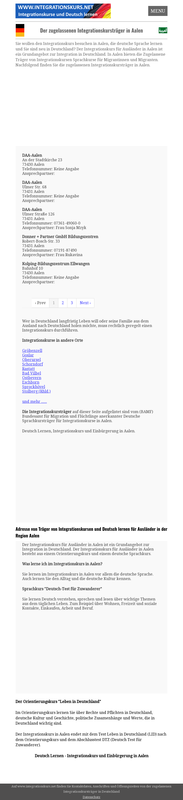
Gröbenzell (32, 350)
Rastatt (28, 368)
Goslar (28, 355)
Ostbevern (31, 378)
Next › (85, 303)
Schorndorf (32, 364)
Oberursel (31, 359)
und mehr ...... (34, 401)
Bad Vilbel (31, 373)
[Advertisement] (92, 106)
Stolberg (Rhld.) (36, 391)
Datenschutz (91, 797)
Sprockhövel (33, 387)
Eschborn (30, 382)
